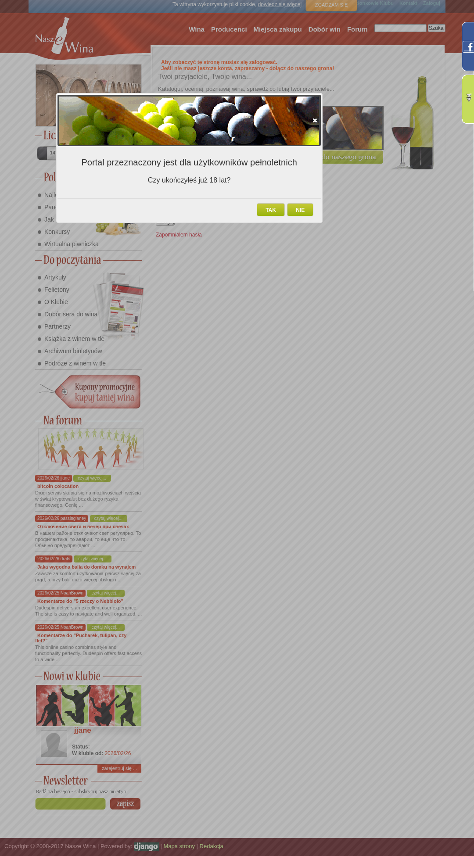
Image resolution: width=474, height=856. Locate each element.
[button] (315, 120)
